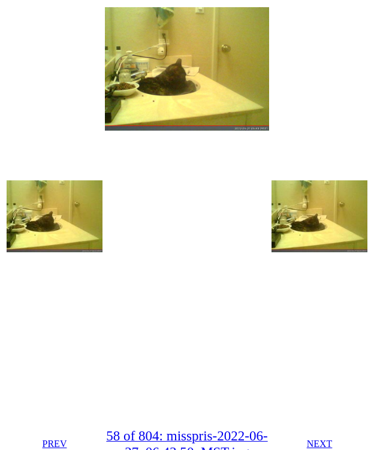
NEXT (320, 444)
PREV (55, 444)
